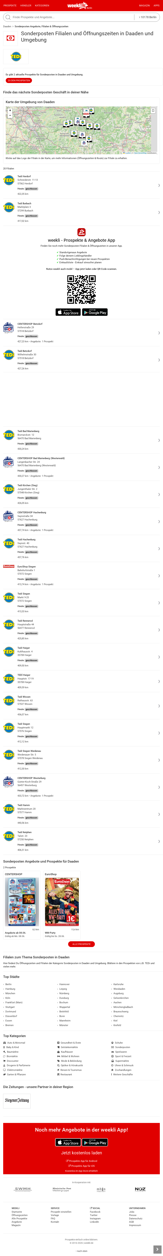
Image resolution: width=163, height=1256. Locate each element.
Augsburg (117, 993)
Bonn (61, 1016)
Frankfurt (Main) (12, 1002)
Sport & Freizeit (121, 1056)
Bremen (8, 1025)
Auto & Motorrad (14, 1042)
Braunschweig (119, 1011)
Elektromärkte (12, 1070)
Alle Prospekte (81, 944)
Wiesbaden (118, 988)
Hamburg (9, 988)
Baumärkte (10, 1051)
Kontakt (55, 1221)
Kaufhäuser (65, 1051)
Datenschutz (135, 1218)
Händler (25, 5)
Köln (6, 998)
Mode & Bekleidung (69, 1061)
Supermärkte (120, 1061)
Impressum (135, 1225)
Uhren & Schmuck (122, 1065)
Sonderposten (120, 1047)
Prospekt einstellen (61, 1211)
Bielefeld (63, 1011)
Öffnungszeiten (20, 1215)
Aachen (116, 1002)
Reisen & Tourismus (69, 1070)
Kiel (114, 1020)
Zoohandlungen (121, 1070)
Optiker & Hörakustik (70, 1065)
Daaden (7, 26)
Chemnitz (117, 1016)
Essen (7, 1020)
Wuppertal (63, 1007)
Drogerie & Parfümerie (16, 1065)
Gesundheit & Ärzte (69, 1042)
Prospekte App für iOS (81, 1166)
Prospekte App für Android (81, 1161)
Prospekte (10, 5)
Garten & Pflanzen (14, 1074)
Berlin (89, 8)
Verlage (55, 1215)
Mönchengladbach (122, 1007)
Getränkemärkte (67, 1047)
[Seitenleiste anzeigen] (157, 1249)
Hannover (63, 984)
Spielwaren (119, 1051)
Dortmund (9, 1011)
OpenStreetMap (140, 153)
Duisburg (63, 998)
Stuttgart (9, 1007)
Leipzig (62, 988)
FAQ (53, 1218)
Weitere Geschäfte (122, 1074)
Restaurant (64, 1074)
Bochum (62, 1002)
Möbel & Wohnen (68, 1056)
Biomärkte (10, 1056)
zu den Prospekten (19, 80)
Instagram (95, 1218)
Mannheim (64, 1020)
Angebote (17, 1221)
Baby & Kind (11, 1047)
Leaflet (127, 153)
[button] (153, 110)
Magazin (144, 5)
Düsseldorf (10, 1016)
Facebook (95, 1211)
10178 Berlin (147, 17)
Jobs (131, 1211)
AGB (131, 1221)
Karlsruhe (117, 984)
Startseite (17, 1211)
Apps (156, 5)
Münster (62, 1025)
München (9, 993)
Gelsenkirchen (120, 998)
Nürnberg (63, 993)
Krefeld (116, 1025)
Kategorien (42, 5)
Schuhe (117, 1042)
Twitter (93, 1215)
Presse (132, 1215)
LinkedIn (94, 1221)
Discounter (10, 1061)
